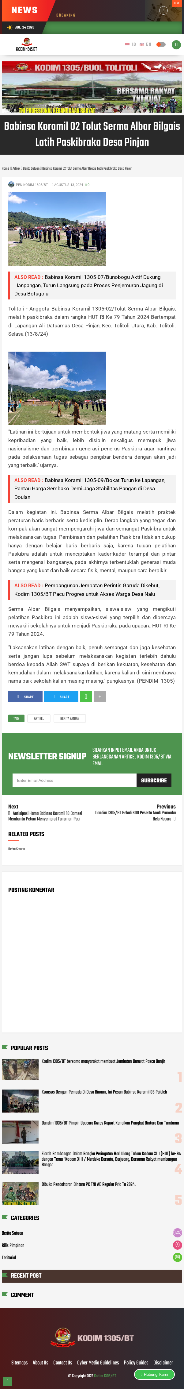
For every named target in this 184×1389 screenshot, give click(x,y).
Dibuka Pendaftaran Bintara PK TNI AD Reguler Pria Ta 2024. (89, 1185)
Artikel (39, 719)
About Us (40, 1363)
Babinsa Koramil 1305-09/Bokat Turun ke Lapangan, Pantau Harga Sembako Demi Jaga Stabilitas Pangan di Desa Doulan (89, 488)
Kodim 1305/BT (105, 1376)
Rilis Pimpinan (13, 1246)
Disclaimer (163, 1363)
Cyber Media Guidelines (98, 1363)
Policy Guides (136, 1363)
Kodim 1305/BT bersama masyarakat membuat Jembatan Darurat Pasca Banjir (103, 1062)
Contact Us (62, 1363)
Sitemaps (19, 1363)
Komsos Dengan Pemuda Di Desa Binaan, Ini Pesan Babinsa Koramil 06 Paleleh (104, 1092)
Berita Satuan (69, 719)
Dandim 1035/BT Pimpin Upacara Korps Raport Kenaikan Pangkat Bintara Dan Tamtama (110, 1123)
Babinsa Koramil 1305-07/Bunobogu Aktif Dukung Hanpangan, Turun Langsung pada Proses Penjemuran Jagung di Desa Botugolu (88, 285)
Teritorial (9, 1258)
